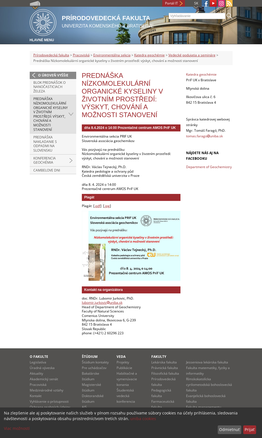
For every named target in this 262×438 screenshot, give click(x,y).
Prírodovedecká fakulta (51, 55)
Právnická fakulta (164, 367)
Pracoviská (81, 55)
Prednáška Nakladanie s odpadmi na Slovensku (45, 144)
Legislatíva (38, 362)
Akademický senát (44, 379)
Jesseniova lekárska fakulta (207, 362)
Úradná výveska (42, 367)
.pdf (97, 205)
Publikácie (124, 367)
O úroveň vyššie (53, 75)
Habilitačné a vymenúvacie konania (127, 379)
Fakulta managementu (203, 407)
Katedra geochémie (149, 55)
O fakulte (39, 356)
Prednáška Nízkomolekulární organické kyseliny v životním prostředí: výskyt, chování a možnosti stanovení (50, 114)
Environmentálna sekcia (112, 55)
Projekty (123, 362)
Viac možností (17, 428)
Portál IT (171, 3)
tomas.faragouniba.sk (204, 136)
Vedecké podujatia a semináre (191, 55)
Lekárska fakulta (164, 362)
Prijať (249, 429)
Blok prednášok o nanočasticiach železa (49, 87)
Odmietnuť (229, 429)
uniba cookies (143, 418)
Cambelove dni (46, 170)
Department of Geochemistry (209, 166)
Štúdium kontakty (95, 362)
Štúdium (90, 356)
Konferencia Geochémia (44, 160)
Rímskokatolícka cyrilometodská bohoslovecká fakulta (209, 385)
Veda (121, 356)
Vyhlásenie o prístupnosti (49, 401)
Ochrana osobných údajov (50, 407)
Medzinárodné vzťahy (46, 390)
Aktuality (36, 373)
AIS (84, 407)
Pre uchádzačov (94, 367)
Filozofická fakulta (165, 373)
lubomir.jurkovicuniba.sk (102, 302)
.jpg (107, 205)
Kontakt (35, 395)
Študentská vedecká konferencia (126, 396)
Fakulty (158, 356)
